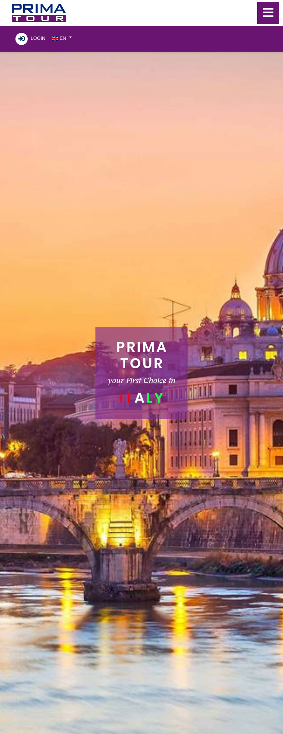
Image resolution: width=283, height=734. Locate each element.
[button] (62, 38)
